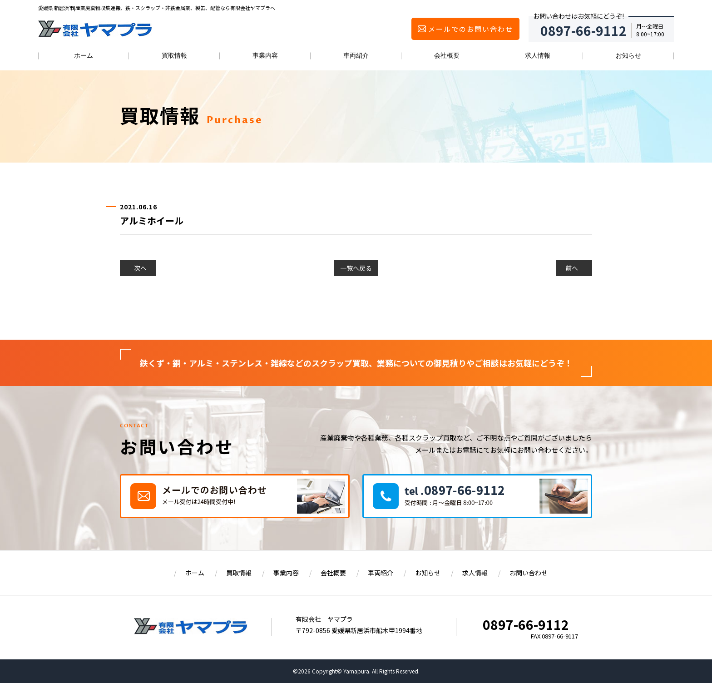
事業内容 (265, 55)
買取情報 (174, 55)
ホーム (83, 55)
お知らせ (628, 55)
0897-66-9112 (526, 624)
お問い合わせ (528, 572)
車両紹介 (356, 55)
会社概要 (447, 55)
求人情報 (537, 55)
